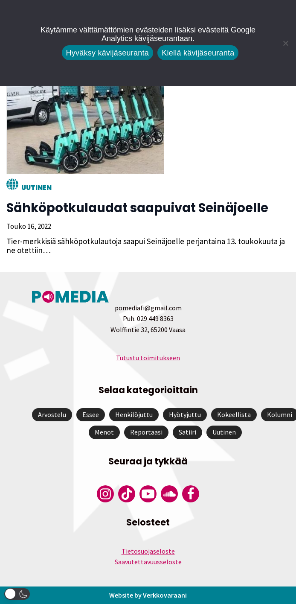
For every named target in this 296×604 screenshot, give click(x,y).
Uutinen (36, 187)
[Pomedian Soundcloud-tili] (169, 493)
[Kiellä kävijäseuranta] (285, 43)
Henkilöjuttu (134, 414)
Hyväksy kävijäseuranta (107, 53)
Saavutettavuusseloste (148, 561)
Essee (90, 414)
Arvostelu (52, 414)
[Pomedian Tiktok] (126, 493)
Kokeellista (234, 414)
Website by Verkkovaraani (148, 595)
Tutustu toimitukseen (148, 357)
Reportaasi (146, 432)
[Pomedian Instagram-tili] (105, 493)
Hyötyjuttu (185, 414)
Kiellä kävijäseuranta (198, 53)
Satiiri (187, 432)
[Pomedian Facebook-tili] (190, 493)
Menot (104, 432)
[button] (17, 594)
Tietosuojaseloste (148, 551)
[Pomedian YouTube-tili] (148, 493)
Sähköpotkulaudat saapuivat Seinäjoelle (137, 207)
